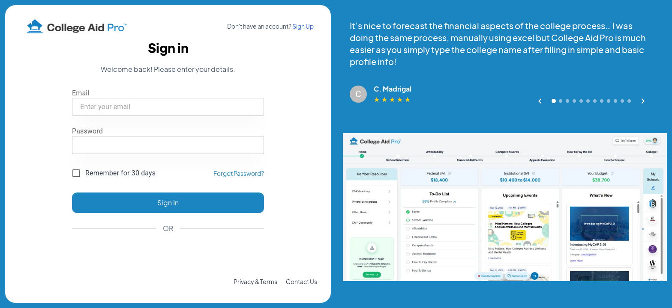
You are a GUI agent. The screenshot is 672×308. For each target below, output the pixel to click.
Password (87, 131)
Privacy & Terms (255, 281)
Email (80, 93)
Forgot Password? (238, 173)
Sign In (168, 202)
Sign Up (303, 26)
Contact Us (301, 281)
